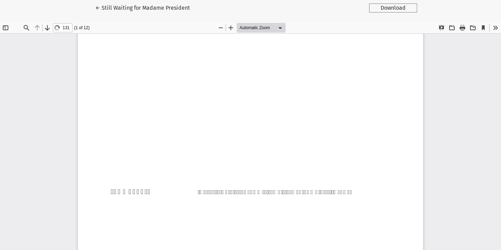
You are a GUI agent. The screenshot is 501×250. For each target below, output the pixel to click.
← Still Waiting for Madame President (142, 7)
